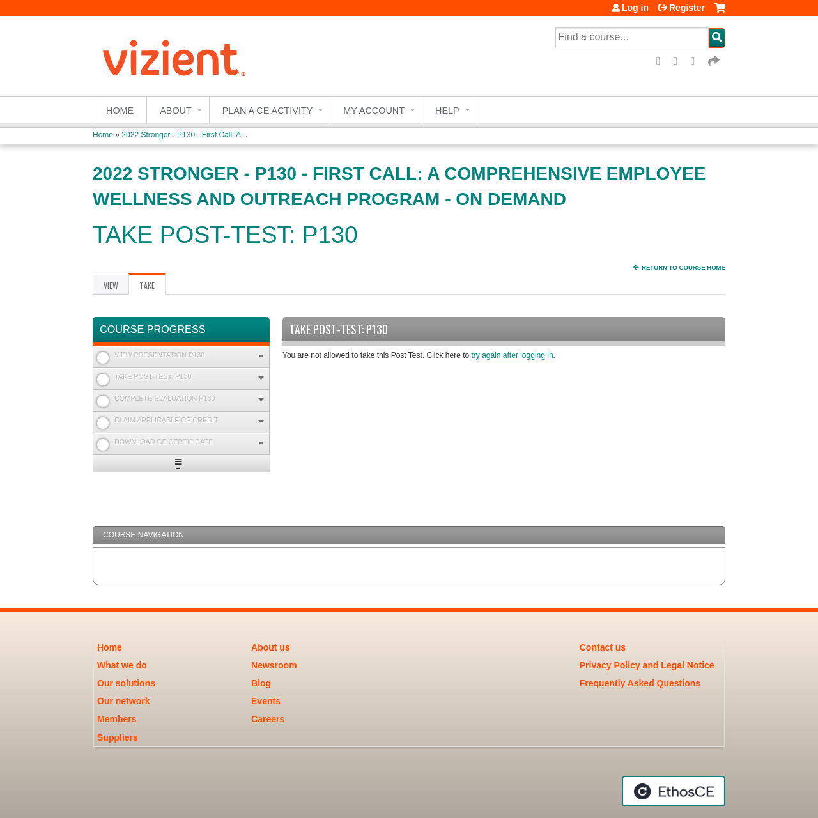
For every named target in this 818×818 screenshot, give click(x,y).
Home (120, 110)
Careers (267, 719)
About (176, 110)
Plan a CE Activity (267, 110)
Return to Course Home (683, 267)
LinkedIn (697, 61)
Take (152, 287)
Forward (714, 61)
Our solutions (126, 683)
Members (116, 719)
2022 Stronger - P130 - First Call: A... (184, 134)
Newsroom (274, 665)
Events (266, 701)
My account (374, 110)
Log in (635, 7)
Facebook (662, 61)
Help (447, 110)
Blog (261, 683)
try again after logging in (512, 355)
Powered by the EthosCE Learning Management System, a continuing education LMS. (673, 791)
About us (270, 647)
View (111, 285)
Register (687, 7)
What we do (122, 665)
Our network (123, 701)
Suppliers (117, 737)
